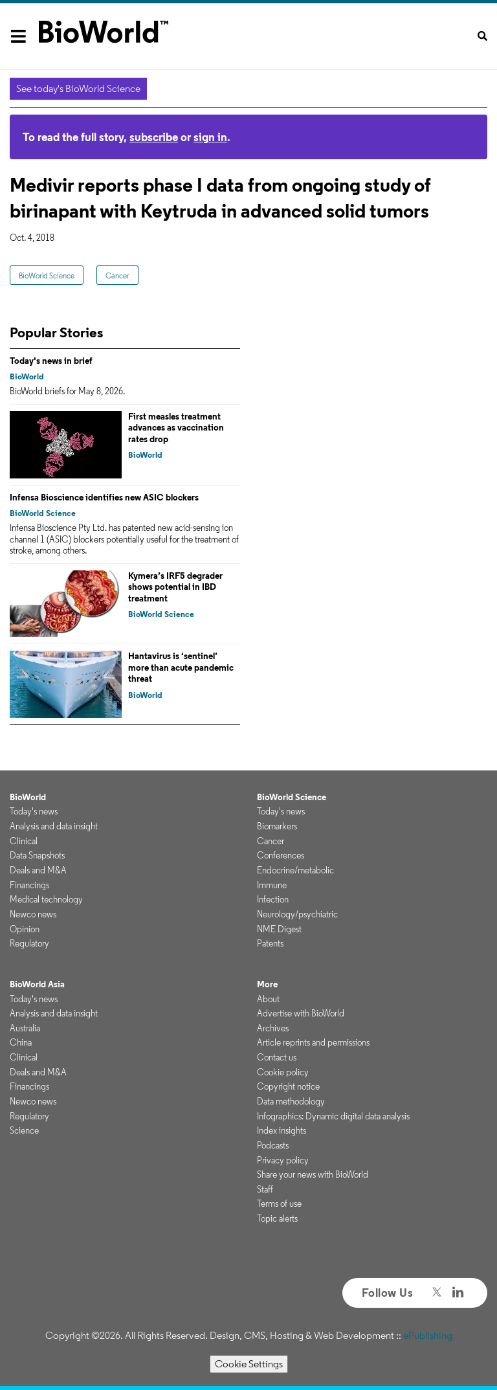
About (268, 999)
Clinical (24, 841)
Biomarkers (277, 826)
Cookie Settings (249, 1364)
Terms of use (279, 1203)
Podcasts (273, 1145)
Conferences (280, 855)
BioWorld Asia (37, 984)
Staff (265, 1189)
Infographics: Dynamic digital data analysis (333, 1116)
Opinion (24, 929)
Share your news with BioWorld (312, 1174)
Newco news (33, 914)
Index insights (281, 1130)
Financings (29, 885)
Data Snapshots (37, 855)
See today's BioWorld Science (78, 88)
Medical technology (46, 899)
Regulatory (29, 943)
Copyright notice (288, 1086)
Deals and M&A (38, 870)
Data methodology (291, 1101)
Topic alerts (277, 1218)
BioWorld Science (46, 275)
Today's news (34, 811)
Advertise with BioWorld (300, 1013)
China (21, 1042)
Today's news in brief (51, 360)
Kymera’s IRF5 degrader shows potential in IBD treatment (175, 587)
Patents (270, 943)
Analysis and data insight (54, 826)
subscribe (153, 136)
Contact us (276, 1057)
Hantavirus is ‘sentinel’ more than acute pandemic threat (181, 667)
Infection (273, 899)
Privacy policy (283, 1160)
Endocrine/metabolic (295, 870)
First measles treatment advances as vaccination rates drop (176, 427)
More (267, 984)
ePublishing (427, 1335)
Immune (272, 885)
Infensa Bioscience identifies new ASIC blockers (104, 497)
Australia (25, 1028)
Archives (273, 1028)
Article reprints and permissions (313, 1042)
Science (24, 1130)
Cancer (117, 275)
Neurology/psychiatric (297, 914)
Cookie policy (283, 1072)
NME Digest (279, 929)
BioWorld (27, 376)
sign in (210, 136)
